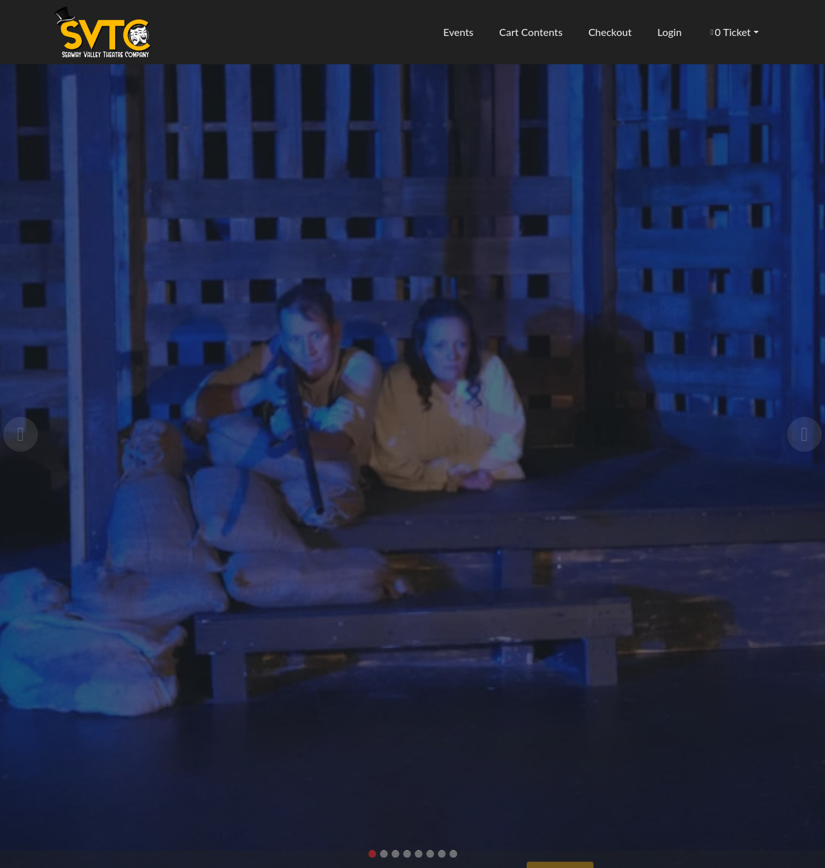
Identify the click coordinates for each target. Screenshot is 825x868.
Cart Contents (530, 32)
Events (457, 32)
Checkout (609, 32)
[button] (733, 32)
